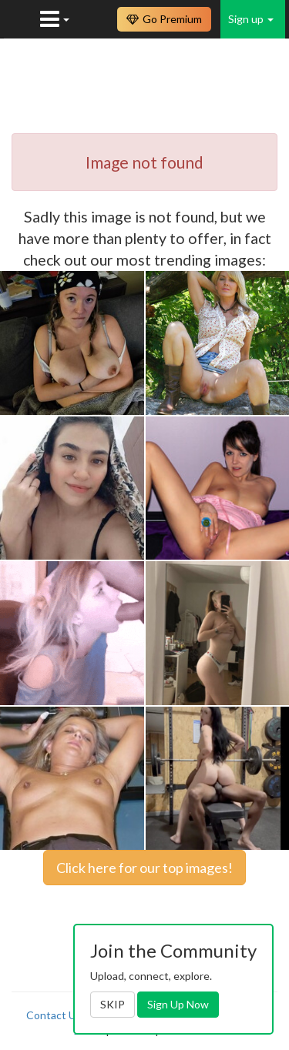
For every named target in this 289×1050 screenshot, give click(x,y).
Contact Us (54, 1015)
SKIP (112, 1004)
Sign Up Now (178, 1004)
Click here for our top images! (144, 867)
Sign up (251, 18)
